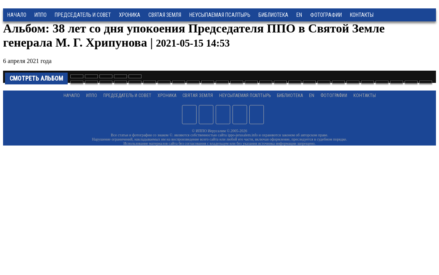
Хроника (129, 15)
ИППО (40, 15)
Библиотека (273, 15)
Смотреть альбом (36, 78)
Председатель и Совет (83, 15)
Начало (16, 15)
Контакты (364, 95)
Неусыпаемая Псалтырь (219, 15)
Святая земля (164, 15)
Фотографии (333, 95)
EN (299, 15)
